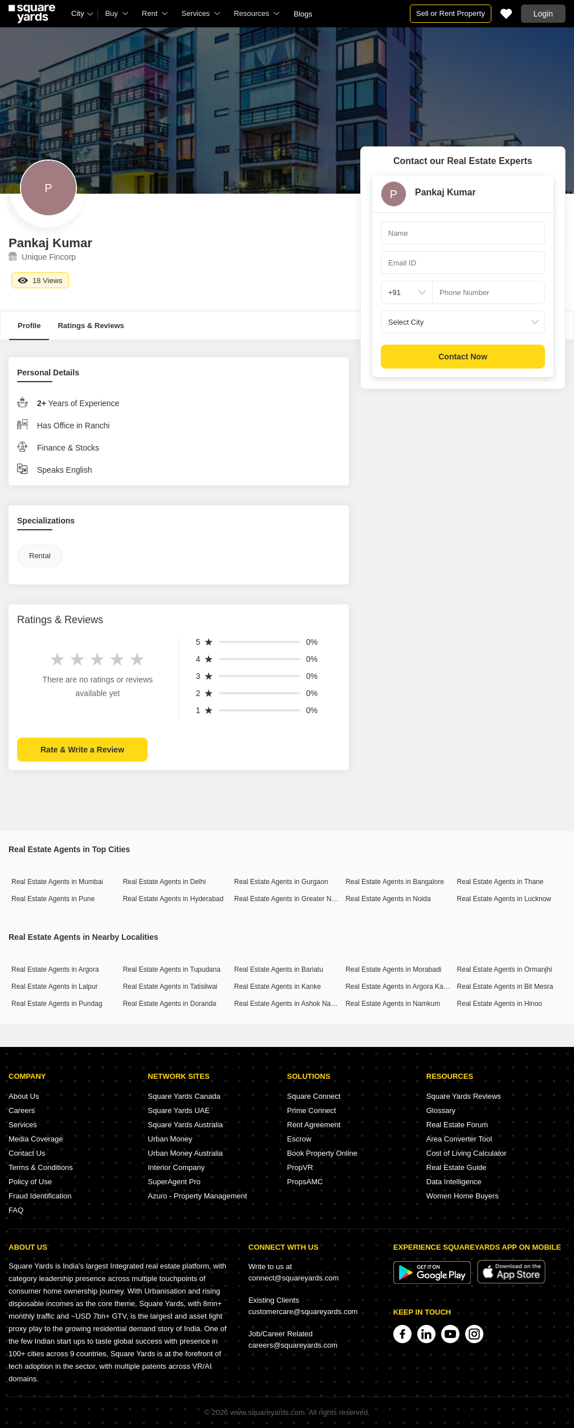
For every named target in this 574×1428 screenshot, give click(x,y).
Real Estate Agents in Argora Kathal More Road (417, 987)
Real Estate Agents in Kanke (277, 987)
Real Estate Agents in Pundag (56, 1004)
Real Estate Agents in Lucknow (504, 899)
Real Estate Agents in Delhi (164, 882)
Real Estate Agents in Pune (53, 899)
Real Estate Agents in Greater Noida (289, 899)
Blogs (303, 14)
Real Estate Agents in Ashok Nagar (287, 1004)
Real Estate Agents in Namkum (392, 1004)
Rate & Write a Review (82, 749)
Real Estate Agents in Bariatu (278, 969)
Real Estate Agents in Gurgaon (281, 882)
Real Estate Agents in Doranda (169, 1004)
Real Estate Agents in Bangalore (394, 882)
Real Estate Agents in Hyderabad (173, 899)
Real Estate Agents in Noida (387, 899)
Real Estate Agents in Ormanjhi (504, 969)
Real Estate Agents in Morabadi (393, 969)
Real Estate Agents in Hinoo (499, 1004)
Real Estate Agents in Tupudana (171, 969)
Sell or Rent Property (450, 13)
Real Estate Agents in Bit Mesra (505, 987)
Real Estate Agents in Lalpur (54, 987)
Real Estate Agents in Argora (55, 969)
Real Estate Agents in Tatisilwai (170, 987)
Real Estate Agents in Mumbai (57, 882)
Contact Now (462, 356)
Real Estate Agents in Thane (500, 882)
